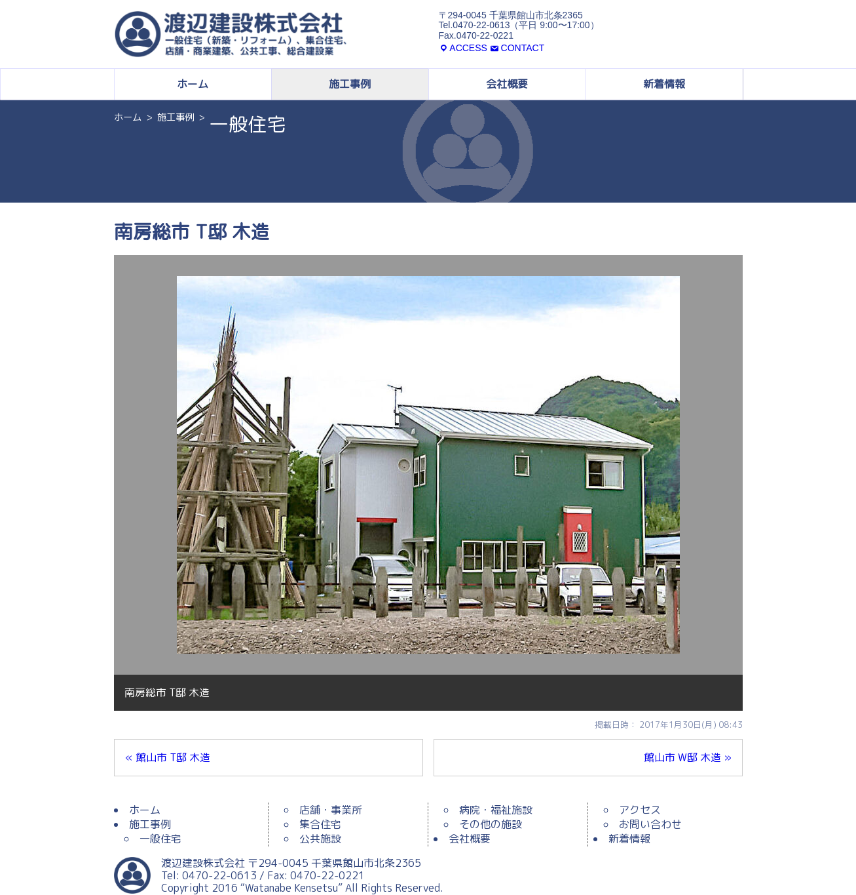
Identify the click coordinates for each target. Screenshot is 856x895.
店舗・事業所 (330, 810)
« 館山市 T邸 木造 (167, 757)
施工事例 (350, 84)
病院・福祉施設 (495, 810)
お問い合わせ (650, 824)
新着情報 (664, 84)
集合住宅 (320, 824)
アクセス (640, 810)
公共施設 (320, 838)
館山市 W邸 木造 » (688, 757)
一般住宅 (160, 838)
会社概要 (507, 84)
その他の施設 (490, 824)
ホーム (192, 84)
